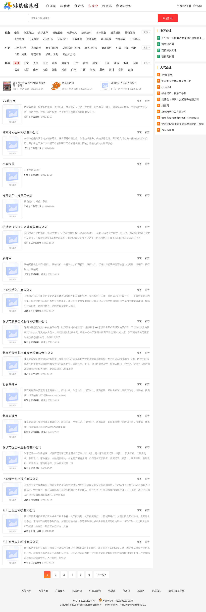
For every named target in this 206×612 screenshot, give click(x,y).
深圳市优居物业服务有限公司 (21, 447)
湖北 (54, 69)
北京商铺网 (9, 416)
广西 (83, 69)
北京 (26, 63)
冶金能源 (34, 39)
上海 (106, 63)
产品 (79, 6)
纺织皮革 (43, 32)
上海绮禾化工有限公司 (17, 290)
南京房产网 (165, 44)
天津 (35, 63)
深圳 (26, 117)
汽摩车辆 (120, 39)
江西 (26, 69)
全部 (16, 32)
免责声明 (77, 590)
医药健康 (130, 32)
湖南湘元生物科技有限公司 (20, 132)
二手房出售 (20, 47)
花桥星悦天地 (166, 50)
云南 (130, 69)
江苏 (116, 63)
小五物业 (8, 164)
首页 (51, 6)
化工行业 (29, 32)
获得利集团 (165, 56)
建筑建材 (87, 32)
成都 (26, 531)
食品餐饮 (19, 39)
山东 (35, 69)
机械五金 (58, 32)
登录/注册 (183, 6)
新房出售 (36, 54)
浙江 (125, 63)
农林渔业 (101, 32)
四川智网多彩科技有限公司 (20, 542)
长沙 (26, 148)
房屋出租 (36, 47)
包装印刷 (77, 39)
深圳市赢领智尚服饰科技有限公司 (24, 321)
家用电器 (106, 39)
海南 (92, 69)
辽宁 (76, 63)
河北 (45, 63)
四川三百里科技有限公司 (18, 510)
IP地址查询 (95, 590)
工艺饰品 (135, 39)
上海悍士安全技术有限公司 (20, 479)
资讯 (107, 6)
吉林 (85, 63)
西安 (26, 400)
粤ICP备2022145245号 (84, 601)
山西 (54, 63)
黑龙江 (96, 63)
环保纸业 (63, 39)
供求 (65, 6)
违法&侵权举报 (176, 590)
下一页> (101, 574)
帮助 (197, 6)
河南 (45, 69)
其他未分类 (69, 54)
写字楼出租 (52, 47)
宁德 (26, 206)
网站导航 (43, 590)
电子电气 (72, 32)
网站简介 (26, 590)
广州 (26, 175)
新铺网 (6, 258)
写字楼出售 (91, 47)
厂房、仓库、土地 (126, 47)
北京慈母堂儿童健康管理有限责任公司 (27, 353)
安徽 (135, 63)
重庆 (102, 69)
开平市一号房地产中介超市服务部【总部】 (180, 38)
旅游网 (140, 590)
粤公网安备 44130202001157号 (116, 601)
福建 (16, 69)
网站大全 (124, 6)
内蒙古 (65, 63)
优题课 (111, 590)
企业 (93, 6)
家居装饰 (92, 39)
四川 (111, 69)
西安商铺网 (9, 384)
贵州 (120, 69)
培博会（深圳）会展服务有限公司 (24, 227)
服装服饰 (115, 32)
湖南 (64, 69)
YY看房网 (8, 101)
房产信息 (35, 373)
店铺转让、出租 (71, 47)
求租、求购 (52, 54)
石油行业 (48, 39)
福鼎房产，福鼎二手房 (17, 195)
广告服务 (60, 590)
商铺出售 (106, 47)
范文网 (126, 590)
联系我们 (156, 590)
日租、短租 (20, 54)
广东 (73, 69)
